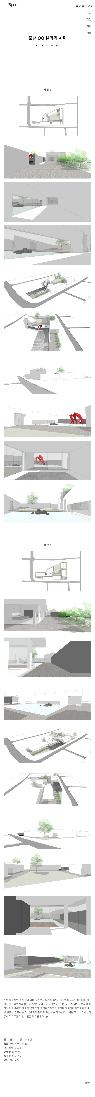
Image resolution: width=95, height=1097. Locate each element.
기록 (89, 32)
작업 (89, 19)
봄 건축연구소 (84, 5)
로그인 (88, 1083)
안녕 (89, 12)
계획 (89, 26)
